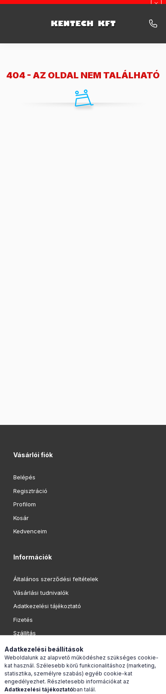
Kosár (21, 517)
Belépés (24, 477)
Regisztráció (30, 490)
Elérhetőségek (33, 646)
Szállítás (24, 632)
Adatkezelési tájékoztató (47, 605)
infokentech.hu (153, 24)
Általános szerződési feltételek (55, 578)
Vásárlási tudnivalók (41, 592)
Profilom (24, 504)
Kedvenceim (30, 531)
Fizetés (23, 619)
